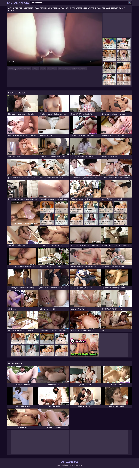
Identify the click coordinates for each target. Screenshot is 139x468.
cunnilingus (74, 69)
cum (66, 69)
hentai (43, 69)
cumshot (27, 69)
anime (83, 69)
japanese (18, 69)
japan (61, 69)
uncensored (52, 69)
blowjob (36, 69)
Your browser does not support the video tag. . (54, 39)
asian (11, 69)
